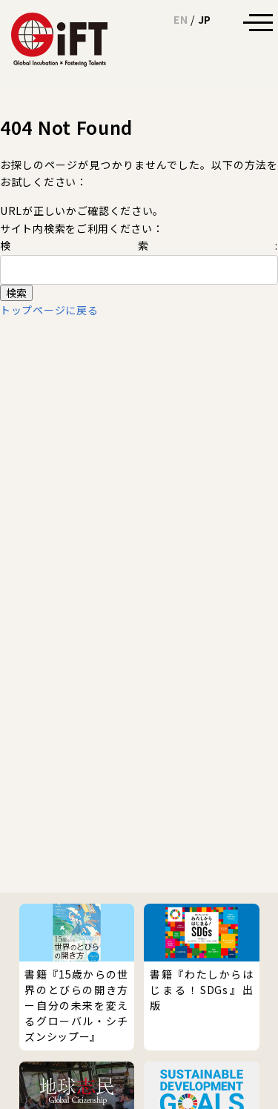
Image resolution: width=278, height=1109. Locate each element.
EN (180, 19)
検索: (139, 245)
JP (204, 19)
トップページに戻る (49, 309)
